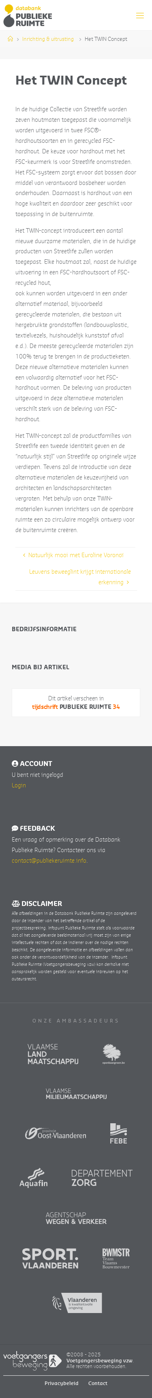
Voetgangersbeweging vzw (99, 1361)
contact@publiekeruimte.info (49, 860)
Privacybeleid (62, 1383)
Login (19, 785)
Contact (97, 1383)
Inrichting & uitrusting (48, 39)
